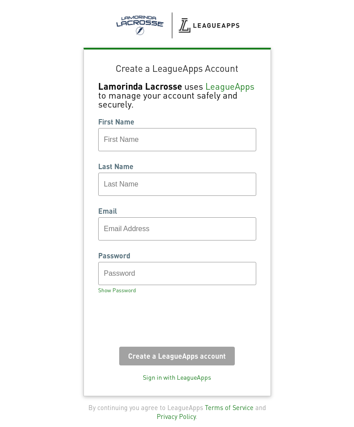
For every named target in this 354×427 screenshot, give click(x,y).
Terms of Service (229, 407)
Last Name (115, 166)
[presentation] (166, 323)
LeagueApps (229, 86)
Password (114, 255)
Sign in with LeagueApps (177, 377)
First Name (116, 121)
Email (107, 211)
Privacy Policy (176, 416)
